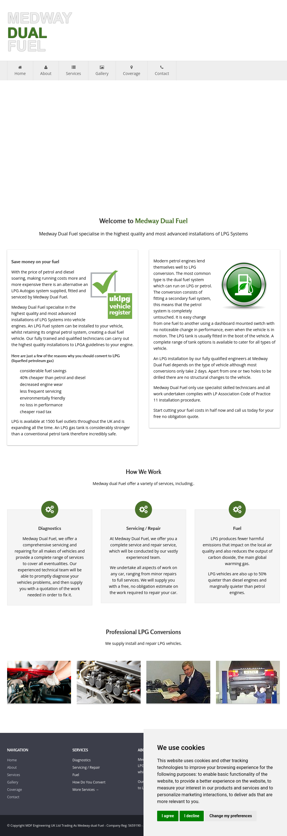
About (45, 70)
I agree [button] (168, 816)
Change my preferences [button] (230, 816)
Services (73, 70)
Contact (162, 70)
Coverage (131, 70)
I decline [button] (191, 816)
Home (20, 70)
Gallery (102, 70)
